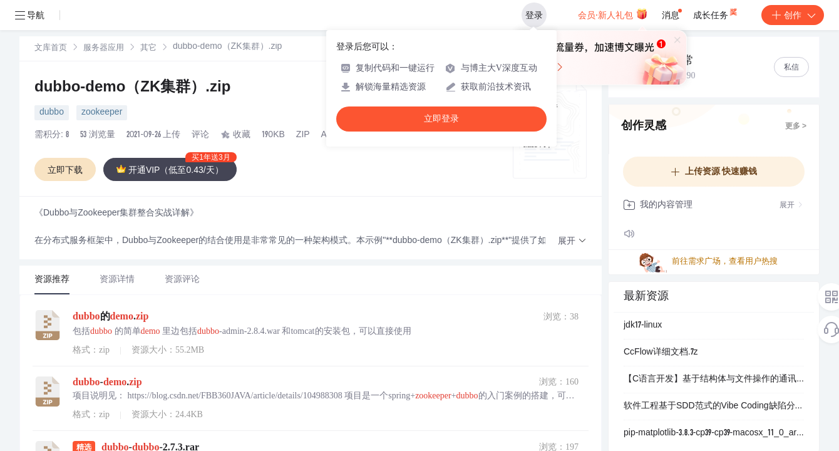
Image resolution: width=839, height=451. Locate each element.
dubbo (51, 112)
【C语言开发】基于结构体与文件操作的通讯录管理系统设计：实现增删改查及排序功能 (714, 379)
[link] (50, 48)
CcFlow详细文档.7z (661, 352)
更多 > (795, 126)
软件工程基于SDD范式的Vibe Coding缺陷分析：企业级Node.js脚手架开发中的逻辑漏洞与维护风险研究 (714, 406)
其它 (148, 48)
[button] (572, 241)
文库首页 (50, 48)
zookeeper (101, 112)
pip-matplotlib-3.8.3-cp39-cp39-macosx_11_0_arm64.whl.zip (714, 433)
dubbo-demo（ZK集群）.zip (132, 88)
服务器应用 (103, 48)
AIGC (331, 135)
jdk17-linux (643, 325)
